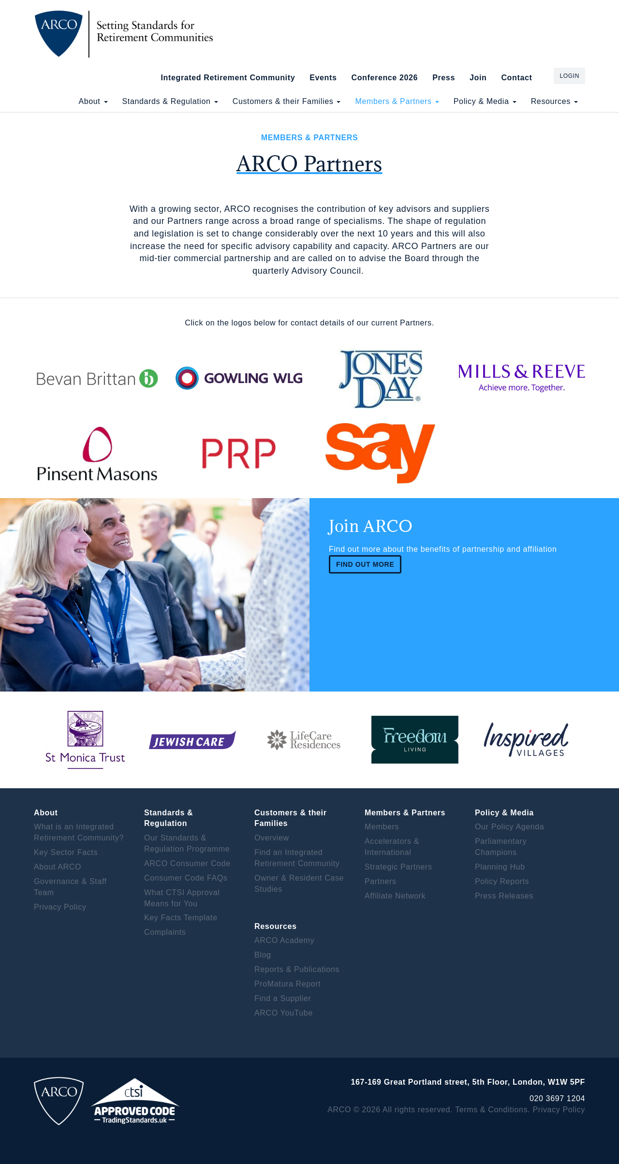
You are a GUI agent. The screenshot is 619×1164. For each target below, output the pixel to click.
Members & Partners (397, 101)
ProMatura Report (287, 984)
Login (569, 76)
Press (443, 78)
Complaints (165, 932)
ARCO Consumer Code (187, 863)
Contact (516, 78)
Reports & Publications (296, 969)
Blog (262, 955)
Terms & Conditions (491, 1109)
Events (323, 78)
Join (478, 78)
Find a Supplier (282, 998)
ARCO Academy (284, 940)
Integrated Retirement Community (228, 78)
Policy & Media (485, 101)
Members (382, 827)
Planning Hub (500, 867)
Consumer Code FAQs (185, 878)
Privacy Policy (60, 907)
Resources (554, 101)
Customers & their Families (287, 101)
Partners (381, 881)
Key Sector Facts (66, 852)
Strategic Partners (398, 867)
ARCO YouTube (283, 1013)
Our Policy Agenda (509, 827)
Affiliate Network (395, 896)
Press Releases (504, 896)
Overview (271, 838)
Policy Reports (502, 881)
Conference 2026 (384, 78)
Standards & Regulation (170, 101)
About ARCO (57, 867)
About (92, 101)
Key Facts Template (181, 918)
